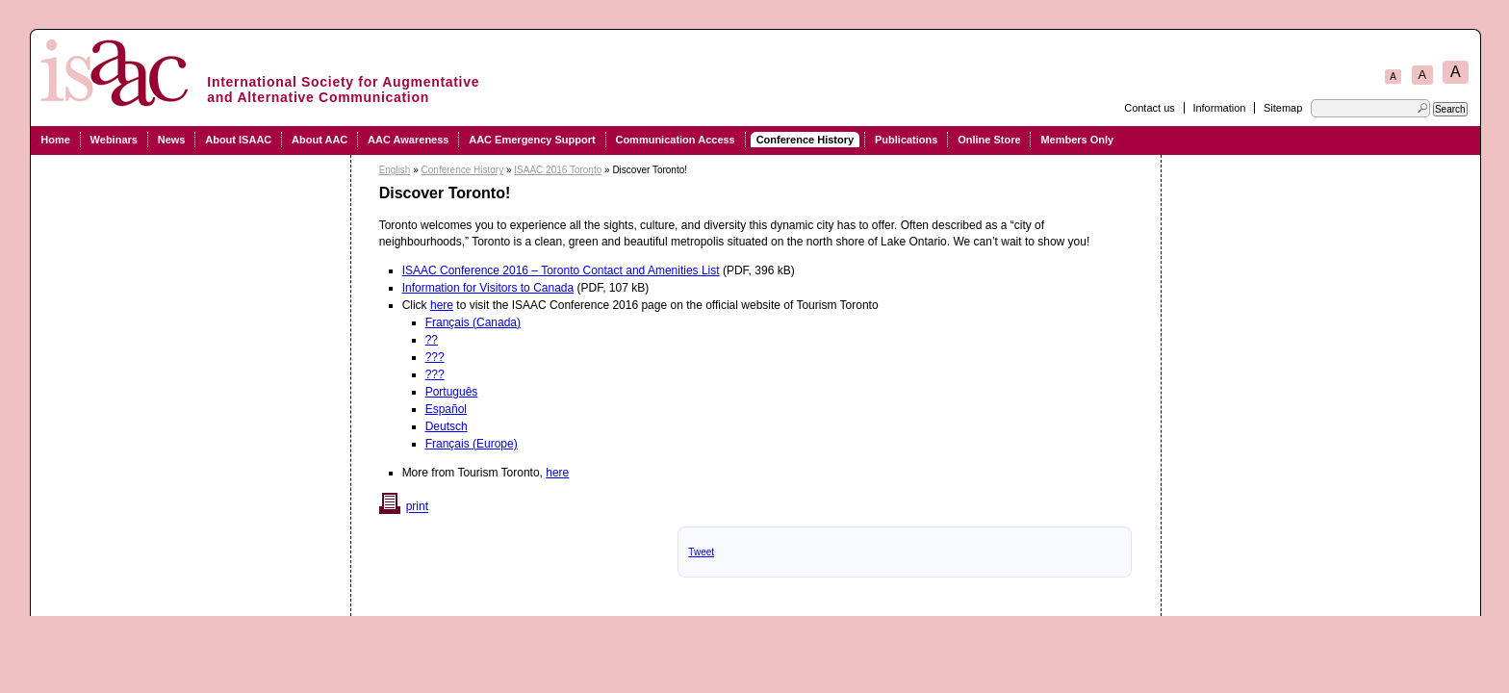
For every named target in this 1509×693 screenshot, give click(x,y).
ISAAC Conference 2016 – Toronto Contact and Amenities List (561, 270)
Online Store (989, 139)
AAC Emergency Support (532, 139)
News (172, 139)
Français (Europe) (471, 443)
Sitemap (1283, 108)
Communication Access (674, 139)
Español (446, 409)
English (395, 170)
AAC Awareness (408, 139)
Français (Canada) (473, 322)
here (441, 305)
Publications (906, 139)
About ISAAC (238, 139)
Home (55, 139)
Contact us (1149, 108)
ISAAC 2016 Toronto (557, 170)
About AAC (319, 139)
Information (1218, 108)
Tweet (701, 552)
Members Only (1076, 139)
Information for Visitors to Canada (488, 288)
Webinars (114, 139)
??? (435, 357)
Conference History (805, 139)
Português (451, 391)
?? (431, 339)
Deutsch (446, 426)
